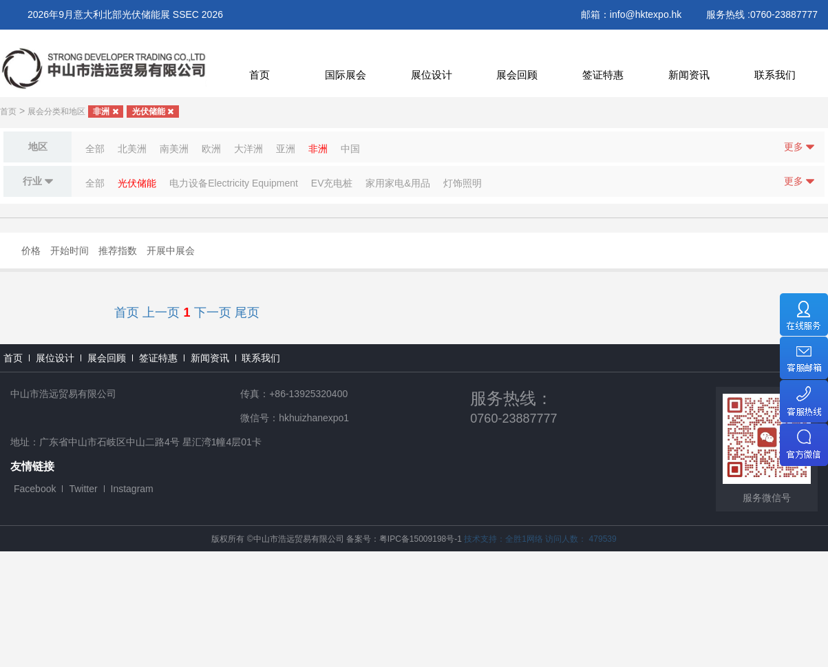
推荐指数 (117, 250)
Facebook (35, 488)
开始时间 (69, 250)
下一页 (212, 312)
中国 (350, 148)
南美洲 (174, 148)
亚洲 (285, 148)
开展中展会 (171, 250)
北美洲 (132, 148)
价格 (31, 250)
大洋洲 (248, 148)
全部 (95, 148)
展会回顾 (517, 75)
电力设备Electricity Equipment (233, 183)
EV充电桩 (332, 183)
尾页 (247, 312)
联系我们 (775, 75)
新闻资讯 (689, 75)
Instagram (132, 488)
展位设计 (431, 75)
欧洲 (211, 148)
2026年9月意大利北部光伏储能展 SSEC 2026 (125, 14)
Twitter (83, 488)
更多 (799, 146)
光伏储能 (152, 111)
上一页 (161, 312)
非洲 (105, 111)
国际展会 (345, 75)
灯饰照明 (462, 183)
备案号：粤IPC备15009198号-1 (404, 539)
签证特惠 (603, 75)
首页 (259, 75)
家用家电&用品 (397, 183)
